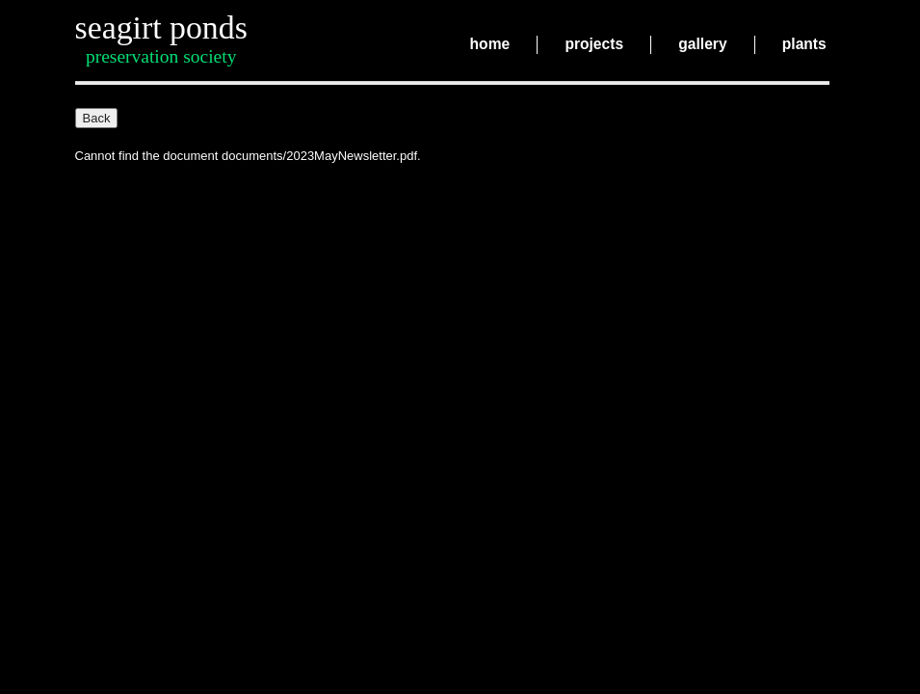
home (490, 45)
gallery (702, 45)
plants (804, 45)
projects (594, 45)
